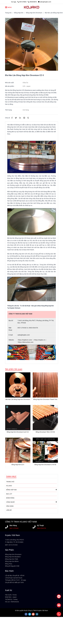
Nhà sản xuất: (9, 82)
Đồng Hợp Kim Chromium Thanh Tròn (45, 399)
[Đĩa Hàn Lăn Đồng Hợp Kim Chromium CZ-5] (31, 7)
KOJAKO (9, 486)
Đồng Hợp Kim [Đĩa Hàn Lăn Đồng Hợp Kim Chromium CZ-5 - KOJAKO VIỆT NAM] (18, 13)
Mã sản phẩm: (10, 86)
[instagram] (37, 614)
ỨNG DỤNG (10, 506)
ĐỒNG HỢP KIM (31, 489)
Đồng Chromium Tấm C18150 (45, 432)
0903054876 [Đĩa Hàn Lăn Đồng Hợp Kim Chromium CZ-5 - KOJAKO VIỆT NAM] (32, 2)
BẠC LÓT (9, 494)
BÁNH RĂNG (10, 498)
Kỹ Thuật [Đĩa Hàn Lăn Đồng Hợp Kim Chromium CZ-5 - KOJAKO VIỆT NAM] (40, 525)
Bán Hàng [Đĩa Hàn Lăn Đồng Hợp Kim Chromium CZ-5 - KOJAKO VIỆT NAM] (13, 525)
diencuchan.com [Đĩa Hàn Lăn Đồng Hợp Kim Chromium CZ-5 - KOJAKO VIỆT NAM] (28, 342)
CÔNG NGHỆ (31, 502)
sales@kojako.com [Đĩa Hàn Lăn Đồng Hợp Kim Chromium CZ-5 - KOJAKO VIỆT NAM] (44, 2)
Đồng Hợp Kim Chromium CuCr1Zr (18, 432)
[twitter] (30, 614)
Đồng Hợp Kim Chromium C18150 (45, 464)
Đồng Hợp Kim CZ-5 (18, 464)
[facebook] (26, 614)
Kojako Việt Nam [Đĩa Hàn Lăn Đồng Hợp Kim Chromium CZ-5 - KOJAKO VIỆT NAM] (12, 535)
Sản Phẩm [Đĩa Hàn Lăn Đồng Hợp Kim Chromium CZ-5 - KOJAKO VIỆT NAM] (9, 550)
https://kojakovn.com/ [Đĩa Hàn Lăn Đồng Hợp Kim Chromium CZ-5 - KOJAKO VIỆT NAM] (25, 340)
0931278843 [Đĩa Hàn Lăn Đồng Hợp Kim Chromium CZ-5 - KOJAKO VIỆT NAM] (22, 2)
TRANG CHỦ (10, 481)
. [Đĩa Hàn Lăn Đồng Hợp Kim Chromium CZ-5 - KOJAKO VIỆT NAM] (43, 340)
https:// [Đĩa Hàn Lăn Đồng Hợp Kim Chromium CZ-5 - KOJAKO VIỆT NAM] (36, 340)
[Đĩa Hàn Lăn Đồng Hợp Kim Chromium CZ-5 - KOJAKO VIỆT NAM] (31, 44)
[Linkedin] (20, 118)
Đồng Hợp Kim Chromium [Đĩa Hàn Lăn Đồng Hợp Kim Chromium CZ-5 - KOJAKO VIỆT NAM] (34, 13)
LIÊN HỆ (9, 510)
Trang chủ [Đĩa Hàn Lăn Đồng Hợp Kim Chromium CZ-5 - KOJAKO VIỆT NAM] (8, 13)
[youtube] (33, 614)
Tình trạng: (8, 110)
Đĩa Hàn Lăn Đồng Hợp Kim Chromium (18, 399)
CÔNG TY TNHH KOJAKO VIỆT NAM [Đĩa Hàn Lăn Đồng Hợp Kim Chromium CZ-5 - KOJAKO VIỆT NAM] (21, 522)
